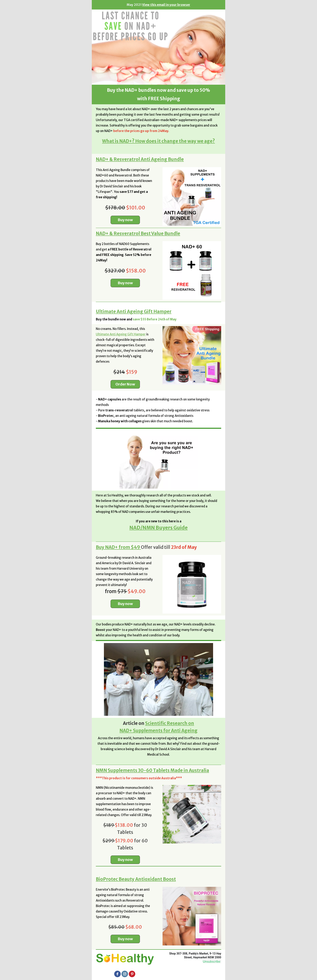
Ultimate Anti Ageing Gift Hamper (133, 311)
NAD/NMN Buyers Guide (158, 528)
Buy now (125, 220)
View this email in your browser (166, 5)
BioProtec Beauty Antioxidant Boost (136, 879)
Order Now (125, 384)
